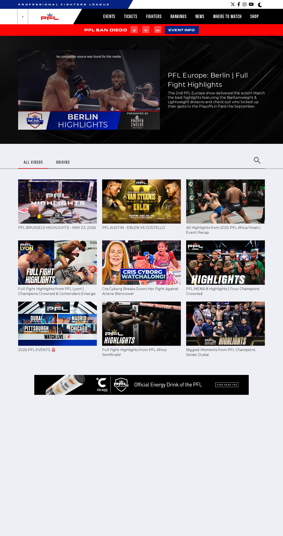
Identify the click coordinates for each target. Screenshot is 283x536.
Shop (254, 16)
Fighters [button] (154, 16)
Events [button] (109, 16)
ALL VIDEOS (33, 162)
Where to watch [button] (227, 16)
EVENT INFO (181, 30)
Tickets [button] (130, 16)
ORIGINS (63, 162)
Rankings (178, 16)
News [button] (200, 16)
